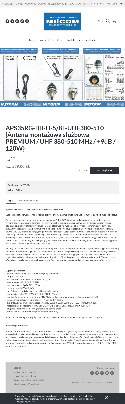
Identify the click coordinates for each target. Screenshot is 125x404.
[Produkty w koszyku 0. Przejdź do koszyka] (115, 22)
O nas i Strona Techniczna (25, 376)
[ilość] (80, 170)
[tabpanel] (62, 280)
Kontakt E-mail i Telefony (24, 372)
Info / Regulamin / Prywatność (26, 384)
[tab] (11, 200)
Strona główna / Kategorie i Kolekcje (29, 380)
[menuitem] (32, 40)
